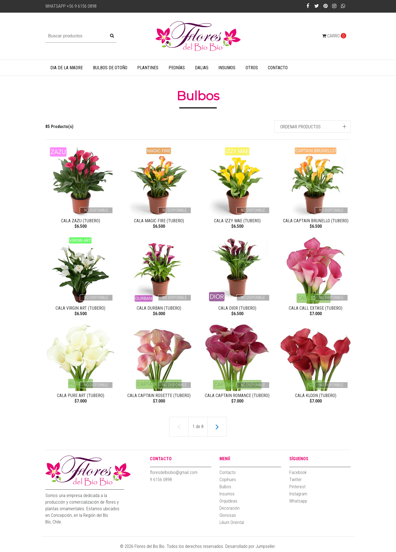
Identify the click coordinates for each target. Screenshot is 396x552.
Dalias (201, 67)
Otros (252, 67)
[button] (312, 126)
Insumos (226, 67)
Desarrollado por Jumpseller (250, 548)
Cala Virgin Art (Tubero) (80, 308)
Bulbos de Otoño (110, 67)
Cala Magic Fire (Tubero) (159, 220)
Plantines (147, 67)
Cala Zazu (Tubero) (80, 220)
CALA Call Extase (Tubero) (315, 308)
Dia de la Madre (66, 67)
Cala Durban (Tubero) (159, 308)
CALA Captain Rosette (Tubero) (159, 397)
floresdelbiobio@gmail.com (173, 474)
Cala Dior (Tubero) (237, 308)
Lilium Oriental (231, 524)
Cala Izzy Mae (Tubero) (237, 220)
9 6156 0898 (161, 481)
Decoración (229, 510)
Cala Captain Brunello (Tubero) (315, 220)
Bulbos (225, 489)
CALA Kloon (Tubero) (315, 397)
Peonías (177, 67)
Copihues (227, 481)
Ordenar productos (300, 126)
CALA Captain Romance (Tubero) (237, 397)
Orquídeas (228, 503)
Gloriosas (227, 517)
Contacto (278, 67)
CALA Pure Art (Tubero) (80, 397)
